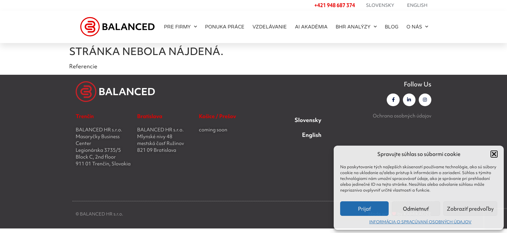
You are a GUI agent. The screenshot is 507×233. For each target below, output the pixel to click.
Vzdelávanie (270, 27)
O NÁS (417, 27)
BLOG (391, 27)
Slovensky (380, 5)
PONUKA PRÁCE (224, 27)
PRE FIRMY (180, 27)
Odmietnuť (416, 208)
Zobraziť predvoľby (470, 208)
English (417, 5)
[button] (494, 154)
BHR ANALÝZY (356, 27)
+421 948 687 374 (334, 5)
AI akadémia (311, 27)
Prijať (364, 208)
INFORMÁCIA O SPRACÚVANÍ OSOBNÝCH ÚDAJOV (420, 222)
